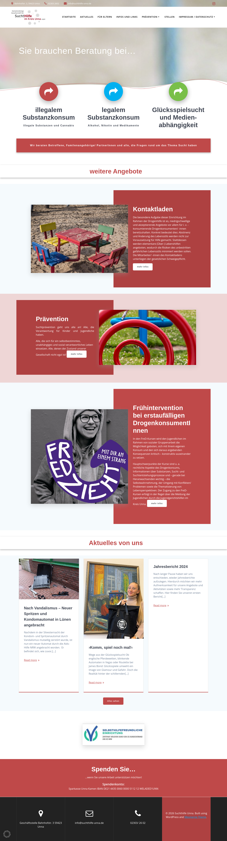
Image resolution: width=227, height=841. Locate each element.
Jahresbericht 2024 (170, 566)
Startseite (69, 16)
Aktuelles (86, 16)
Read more (30, 660)
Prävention (149, 16)
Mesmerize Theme (195, 817)
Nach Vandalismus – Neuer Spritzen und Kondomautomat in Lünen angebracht (48, 616)
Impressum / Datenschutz (196, 16)
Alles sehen (113, 701)
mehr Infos (142, 266)
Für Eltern (105, 16)
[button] (7, 834)
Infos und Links (127, 16)
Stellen (169, 16)
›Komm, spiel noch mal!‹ (111, 647)
